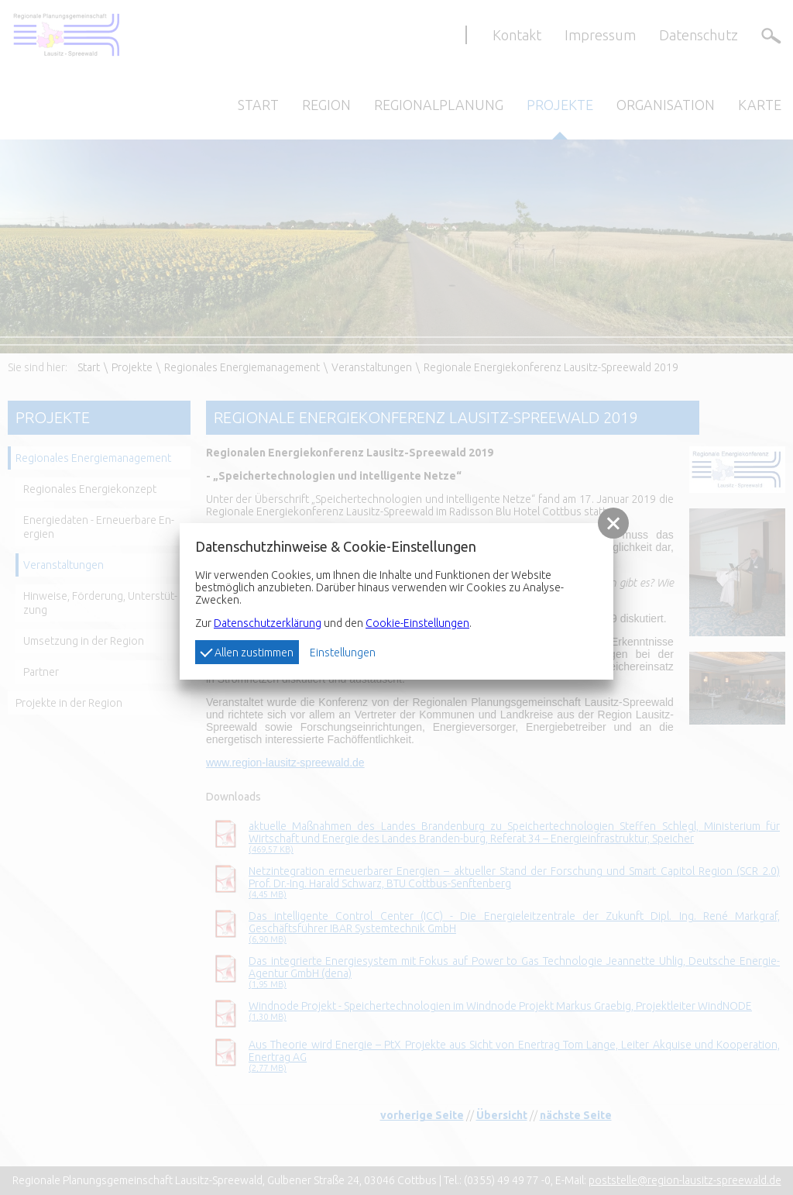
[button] (613, 523)
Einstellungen (343, 652)
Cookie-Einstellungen (417, 623)
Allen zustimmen (247, 652)
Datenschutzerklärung (267, 623)
